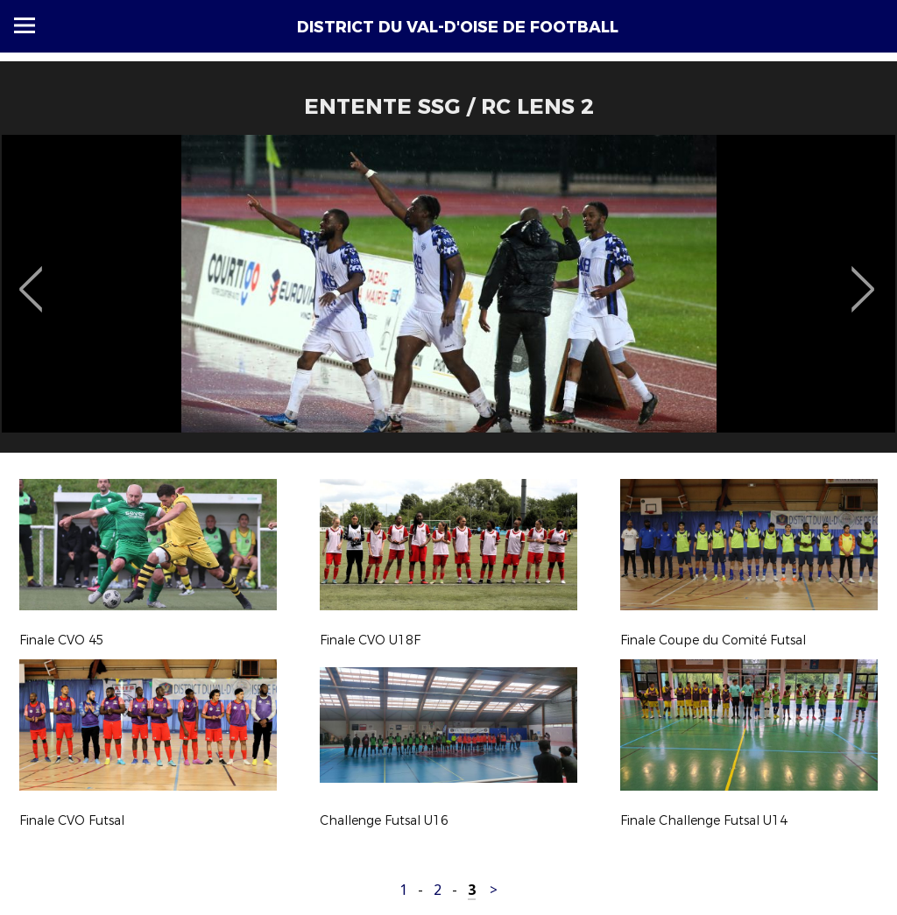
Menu (24, 25)
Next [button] (863, 276)
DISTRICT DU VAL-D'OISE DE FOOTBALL (457, 27)
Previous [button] (31, 276)
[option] (448, 300)
